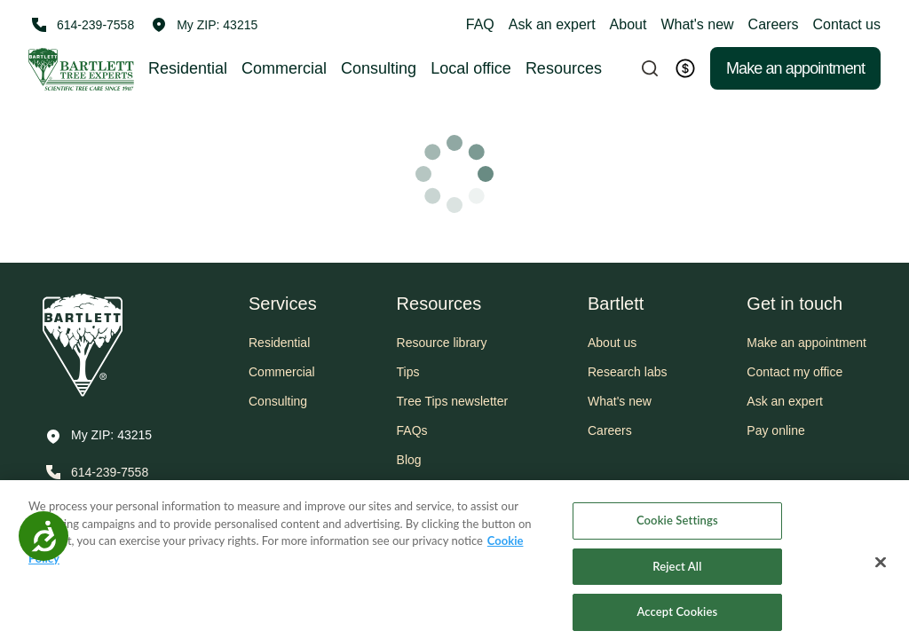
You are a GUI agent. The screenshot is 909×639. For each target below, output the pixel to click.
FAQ (480, 24)
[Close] (880, 572)
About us (612, 342)
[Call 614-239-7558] (81, 25)
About (628, 24)
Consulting (378, 68)
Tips (408, 372)
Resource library (442, 342)
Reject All (676, 575)
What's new (696, 24)
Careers (773, 24)
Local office (471, 68)
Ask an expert (552, 24)
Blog (409, 460)
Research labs (628, 372)
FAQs (412, 430)
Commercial (284, 68)
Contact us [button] (847, 24)
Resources (564, 68)
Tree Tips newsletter (453, 401)
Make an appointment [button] (806, 342)
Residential (187, 68)
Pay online (775, 430)
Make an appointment (795, 68)
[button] (204, 25)
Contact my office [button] (794, 372)
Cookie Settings (677, 529)
